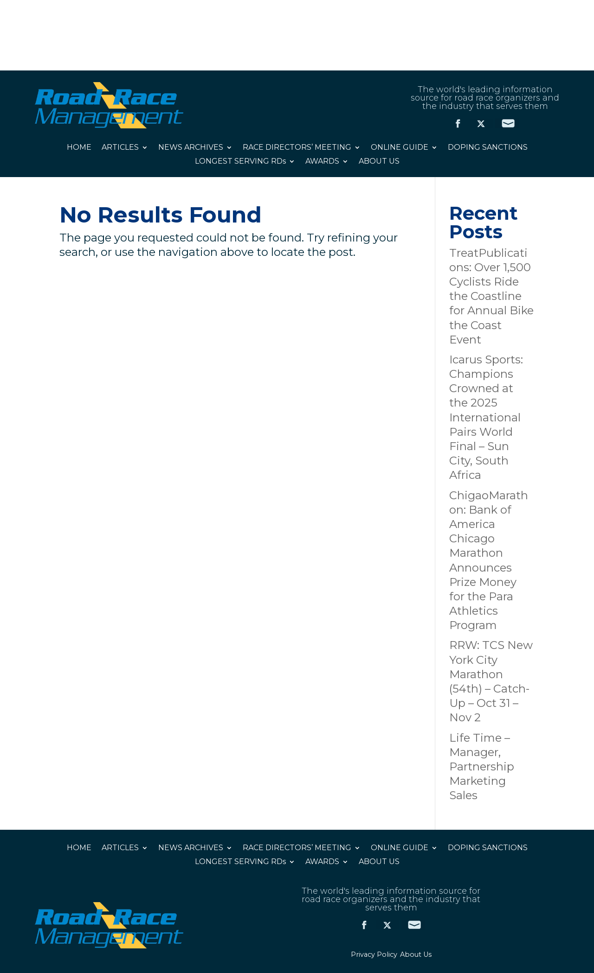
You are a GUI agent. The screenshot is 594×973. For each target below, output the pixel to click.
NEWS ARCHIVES (190, 148)
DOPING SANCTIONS (488, 148)
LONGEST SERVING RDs (240, 161)
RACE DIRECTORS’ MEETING (297, 148)
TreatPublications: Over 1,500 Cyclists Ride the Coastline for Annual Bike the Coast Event (491, 296)
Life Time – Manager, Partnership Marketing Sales (481, 766)
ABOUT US (379, 161)
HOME (79, 148)
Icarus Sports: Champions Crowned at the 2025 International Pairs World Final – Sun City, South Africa (486, 417)
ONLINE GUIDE (399, 148)
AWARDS (322, 161)
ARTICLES (120, 148)
